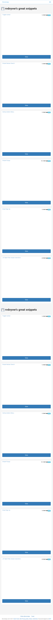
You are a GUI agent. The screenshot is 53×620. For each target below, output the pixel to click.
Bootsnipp (5, 2)
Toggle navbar (6, 14)
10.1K (43, 160)
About (30, 618)
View (26, 57)
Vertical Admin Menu (8, 112)
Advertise (35, 618)
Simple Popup (6, 160)
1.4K (43, 15)
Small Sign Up (6, 209)
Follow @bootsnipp (25, 616)
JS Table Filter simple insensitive (11, 257)
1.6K (43, 209)
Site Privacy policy (24, 618)
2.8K (43, 258)
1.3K (43, 112)
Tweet (32, 616)
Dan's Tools (16, 618)
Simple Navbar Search (8, 63)
